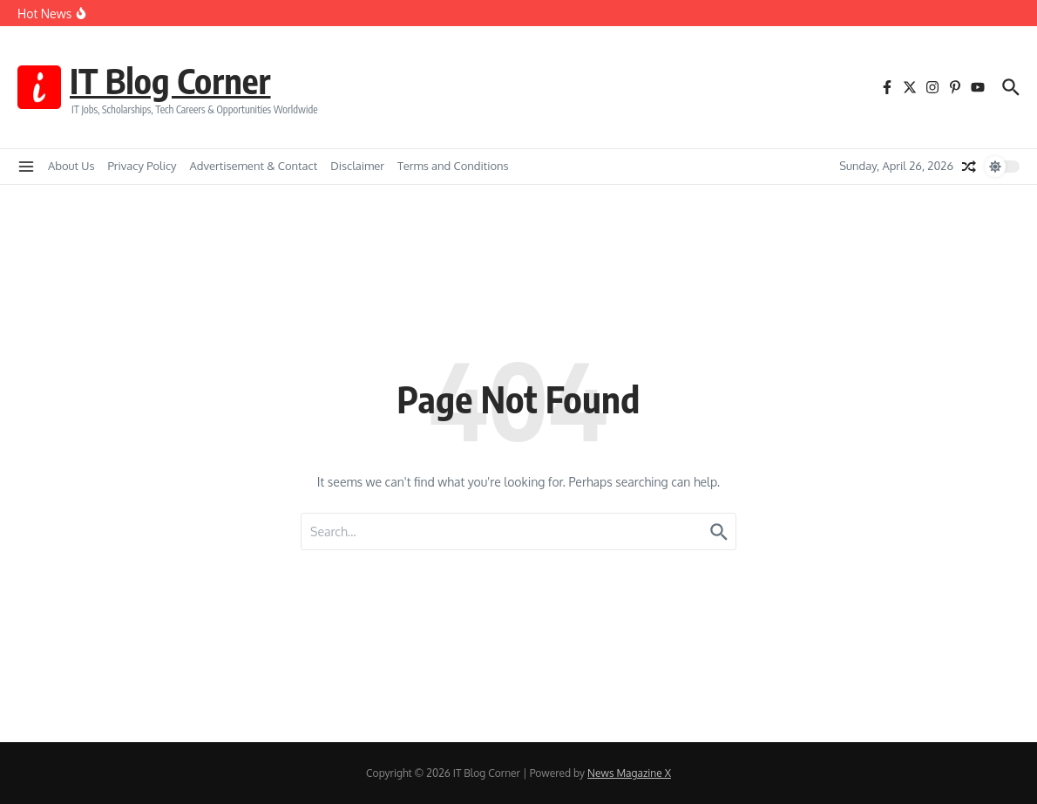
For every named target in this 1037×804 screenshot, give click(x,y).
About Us (71, 166)
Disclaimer (357, 166)
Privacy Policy (142, 166)
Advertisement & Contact (254, 166)
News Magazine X (629, 773)
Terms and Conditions (453, 166)
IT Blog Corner (172, 80)
